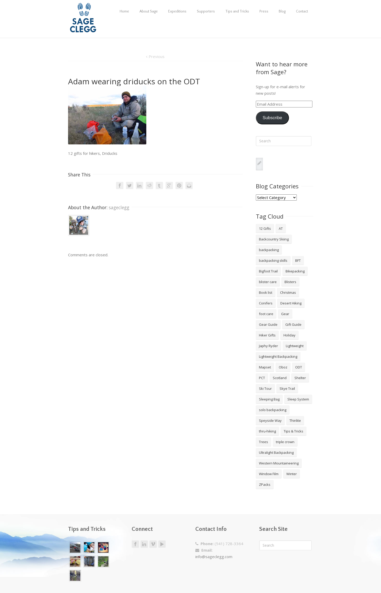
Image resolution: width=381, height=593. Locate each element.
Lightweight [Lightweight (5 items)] (295, 345)
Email (189, 185)
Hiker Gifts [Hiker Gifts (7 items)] (267, 335)
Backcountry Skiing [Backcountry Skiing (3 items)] (274, 239)
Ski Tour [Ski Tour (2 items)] (265, 388)
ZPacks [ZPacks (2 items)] (264, 484)
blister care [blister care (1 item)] (268, 281)
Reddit (149, 185)
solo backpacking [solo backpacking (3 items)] (272, 409)
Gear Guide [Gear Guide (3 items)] (268, 324)
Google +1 (169, 185)
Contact (302, 11)
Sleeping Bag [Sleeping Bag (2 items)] (269, 399)
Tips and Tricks (237, 11)
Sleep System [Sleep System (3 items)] (298, 399)
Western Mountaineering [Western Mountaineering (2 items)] (279, 463)
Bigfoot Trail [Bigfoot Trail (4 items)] (268, 271)
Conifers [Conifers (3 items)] (266, 303)
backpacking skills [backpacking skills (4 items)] (273, 260)
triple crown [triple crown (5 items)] (285, 441)
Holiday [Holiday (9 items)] (289, 335)
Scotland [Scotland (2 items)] (280, 377)
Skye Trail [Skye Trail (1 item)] (287, 388)
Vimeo (153, 544)
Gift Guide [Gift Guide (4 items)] (293, 324)
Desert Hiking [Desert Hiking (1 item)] (290, 303)
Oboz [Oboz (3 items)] (283, 367)
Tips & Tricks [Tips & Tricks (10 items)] (293, 431)
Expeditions (177, 11)
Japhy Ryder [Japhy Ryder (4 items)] (268, 345)
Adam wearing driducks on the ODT (134, 81)
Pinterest (179, 185)
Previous (157, 56)
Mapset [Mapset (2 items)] (265, 367)
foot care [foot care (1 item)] (266, 313)
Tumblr (159, 185)
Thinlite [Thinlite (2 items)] (295, 420)
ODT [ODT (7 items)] (298, 367)
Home (124, 11)
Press (263, 11)
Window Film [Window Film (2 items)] (269, 473)
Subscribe (272, 117)
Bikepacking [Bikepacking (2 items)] (295, 271)
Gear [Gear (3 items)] (285, 313)
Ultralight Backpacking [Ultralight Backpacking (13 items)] (276, 452)
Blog (282, 11)
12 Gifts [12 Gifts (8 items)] (265, 228)
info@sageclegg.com (213, 556)
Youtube (162, 544)
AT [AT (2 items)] (281, 228)
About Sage (149, 11)
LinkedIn (139, 185)
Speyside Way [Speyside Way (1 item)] (270, 420)
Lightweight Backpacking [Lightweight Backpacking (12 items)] (278, 356)
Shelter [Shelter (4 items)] (300, 377)
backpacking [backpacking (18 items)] (269, 249)
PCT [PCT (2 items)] (262, 377)
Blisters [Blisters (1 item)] (290, 281)
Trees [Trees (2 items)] (263, 441)
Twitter (129, 185)
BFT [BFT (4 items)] (298, 260)
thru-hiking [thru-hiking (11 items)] (267, 431)
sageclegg (119, 207)
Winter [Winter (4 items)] (291, 473)
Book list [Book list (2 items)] (265, 292)
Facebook (119, 185)
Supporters (206, 11)
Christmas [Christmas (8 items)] (288, 292)
